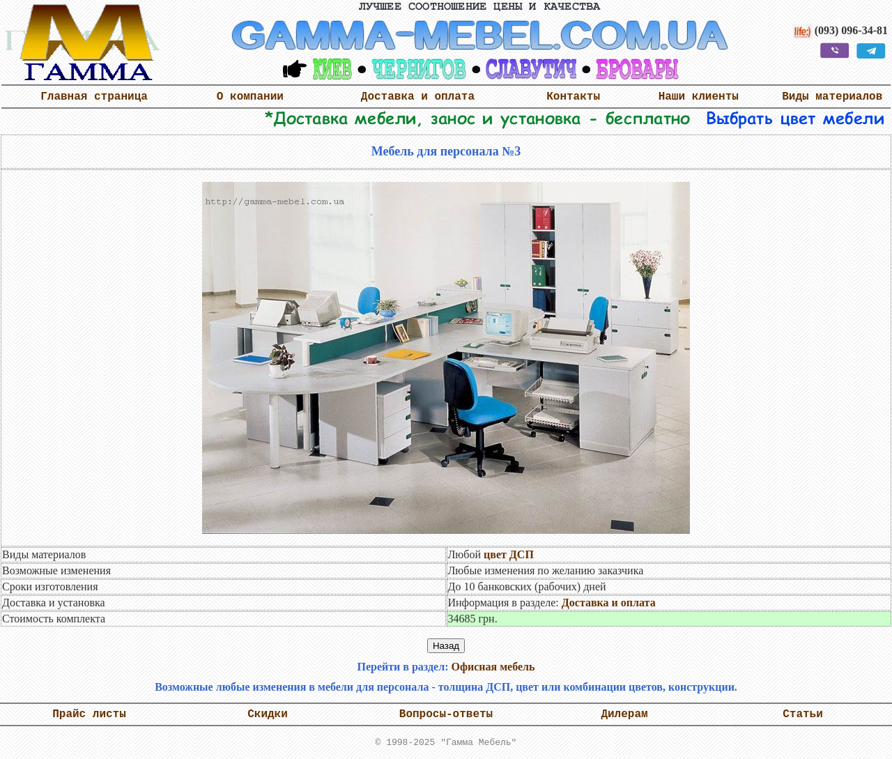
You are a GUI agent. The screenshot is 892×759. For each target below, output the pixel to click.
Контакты (573, 97)
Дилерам (624, 714)
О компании (250, 97)
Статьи (803, 714)
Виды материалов (832, 97)
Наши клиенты (699, 97)
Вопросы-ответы (446, 714)
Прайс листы (89, 714)
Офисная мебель (493, 667)
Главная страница (94, 97)
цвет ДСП (509, 554)
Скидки (267, 714)
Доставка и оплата (418, 97)
